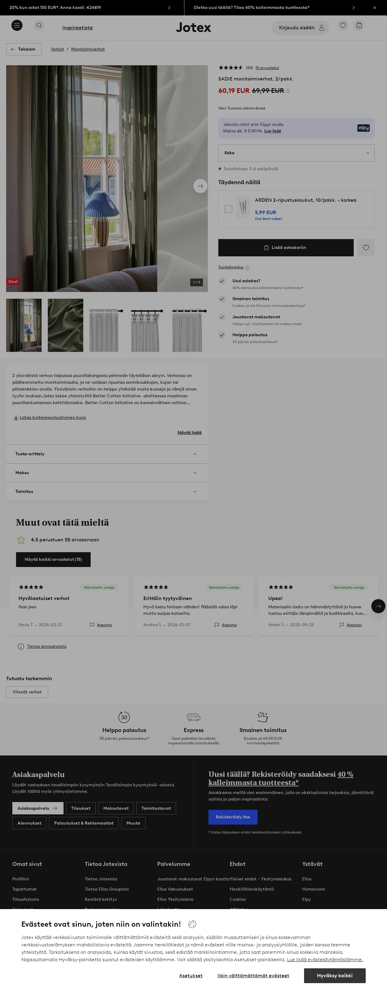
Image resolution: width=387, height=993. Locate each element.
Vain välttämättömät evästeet (253, 976)
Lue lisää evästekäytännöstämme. (325, 959)
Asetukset (191, 976)
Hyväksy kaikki (335, 976)
